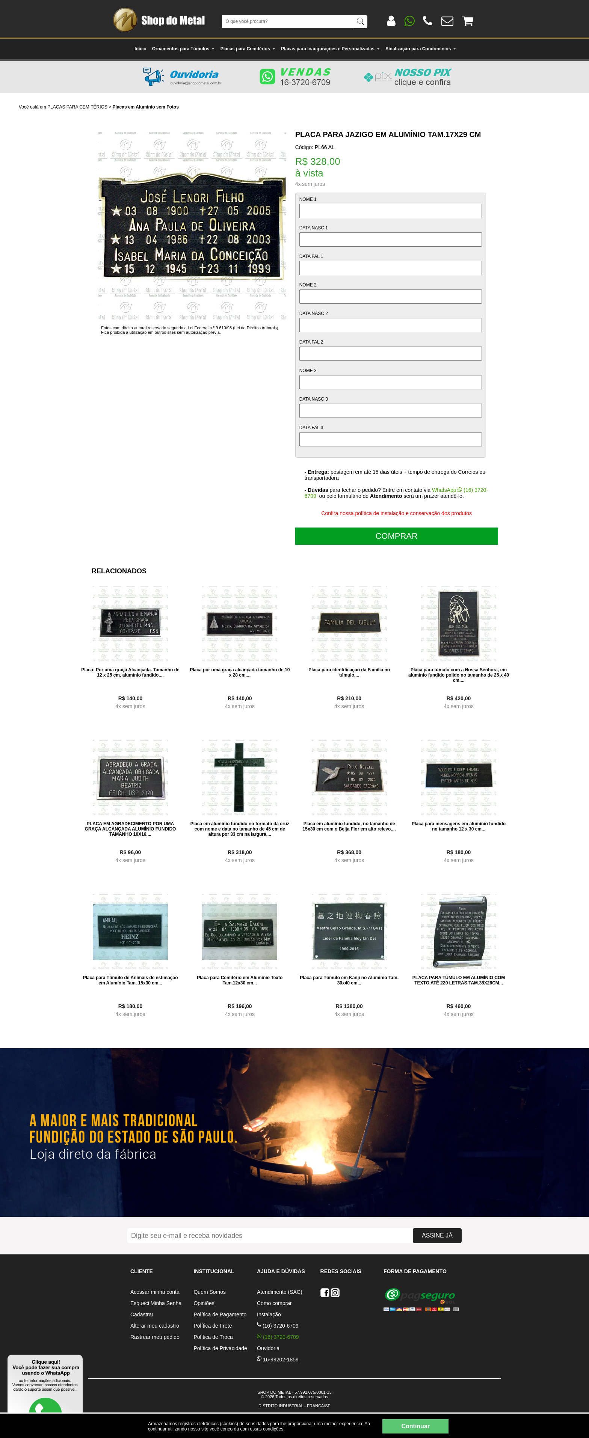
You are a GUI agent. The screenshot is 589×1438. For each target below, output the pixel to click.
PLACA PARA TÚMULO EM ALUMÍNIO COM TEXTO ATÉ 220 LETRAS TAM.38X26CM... (458, 980)
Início (140, 48)
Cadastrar (141, 1314)
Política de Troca (213, 1337)
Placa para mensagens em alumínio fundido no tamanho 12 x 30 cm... (459, 826)
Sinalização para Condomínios (420, 48)
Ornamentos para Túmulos (183, 48)
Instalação (269, 1314)
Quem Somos (209, 1292)
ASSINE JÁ (437, 1235)
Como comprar (274, 1303)
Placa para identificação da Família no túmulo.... (349, 672)
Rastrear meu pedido (155, 1337)
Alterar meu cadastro (154, 1326)
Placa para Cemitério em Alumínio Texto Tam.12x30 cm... (239, 980)
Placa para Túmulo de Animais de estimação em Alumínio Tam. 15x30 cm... (130, 980)
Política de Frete (212, 1326)
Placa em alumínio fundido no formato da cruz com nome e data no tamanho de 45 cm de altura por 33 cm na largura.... (239, 829)
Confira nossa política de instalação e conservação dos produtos (396, 513)
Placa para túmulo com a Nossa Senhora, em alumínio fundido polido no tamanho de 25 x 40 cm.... (458, 675)
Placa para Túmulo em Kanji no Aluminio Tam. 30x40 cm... (349, 980)
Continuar (415, 1426)
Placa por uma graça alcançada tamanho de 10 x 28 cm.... (240, 672)
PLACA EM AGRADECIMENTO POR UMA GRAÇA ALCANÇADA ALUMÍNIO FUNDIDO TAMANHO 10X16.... (130, 829)
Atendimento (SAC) (279, 1292)
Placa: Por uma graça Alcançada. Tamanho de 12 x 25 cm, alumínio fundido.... (130, 672)
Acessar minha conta (155, 1292)
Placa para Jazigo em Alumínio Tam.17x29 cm (388, 134)
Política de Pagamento (219, 1314)
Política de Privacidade (220, 1348)
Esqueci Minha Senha (155, 1303)
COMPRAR (396, 536)
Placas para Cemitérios (247, 48)
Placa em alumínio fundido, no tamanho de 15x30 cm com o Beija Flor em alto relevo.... (349, 826)
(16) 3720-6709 (278, 1326)
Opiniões (203, 1303)
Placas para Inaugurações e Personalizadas (330, 48)
